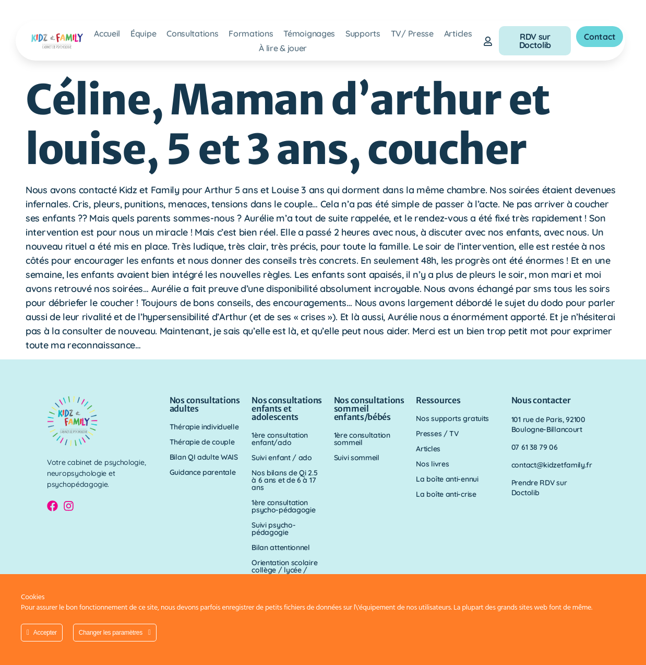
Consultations (192, 33)
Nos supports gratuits (452, 418)
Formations (251, 33)
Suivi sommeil (356, 457)
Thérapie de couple (202, 442)
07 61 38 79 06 (534, 447)
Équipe (143, 33)
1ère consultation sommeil (362, 438)
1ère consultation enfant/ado (280, 438)
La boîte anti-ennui (447, 479)
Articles (458, 33)
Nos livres (432, 464)
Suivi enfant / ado (282, 457)
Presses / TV (437, 433)
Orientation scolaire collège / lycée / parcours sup (284, 570)
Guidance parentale (203, 472)
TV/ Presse (412, 33)
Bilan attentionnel (281, 547)
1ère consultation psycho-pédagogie (283, 506)
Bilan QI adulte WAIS (204, 457)
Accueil (107, 33)
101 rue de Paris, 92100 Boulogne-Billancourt (548, 424)
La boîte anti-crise (446, 494)
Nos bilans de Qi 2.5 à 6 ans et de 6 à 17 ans (284, 480)
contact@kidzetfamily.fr (551, 465)
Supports (362, 33)
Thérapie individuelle (204, 426)
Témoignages (309, 33)
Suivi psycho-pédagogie (273, 528)
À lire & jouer (283, 48)
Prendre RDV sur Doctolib (539, 487)
